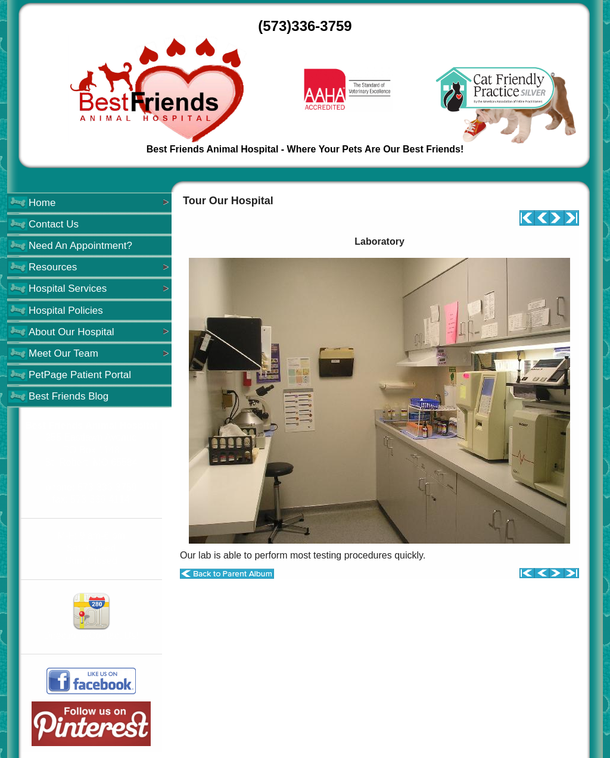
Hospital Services (68, 288)
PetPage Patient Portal (80, 374)
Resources (53, 267)
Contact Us (54, 224)
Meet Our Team (63, 353)
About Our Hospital (71, 332)
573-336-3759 (107, 487)
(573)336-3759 (304, 26)
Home (42, 202)
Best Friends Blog (68, 396)
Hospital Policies (66, 310)
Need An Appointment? (80, 245)
